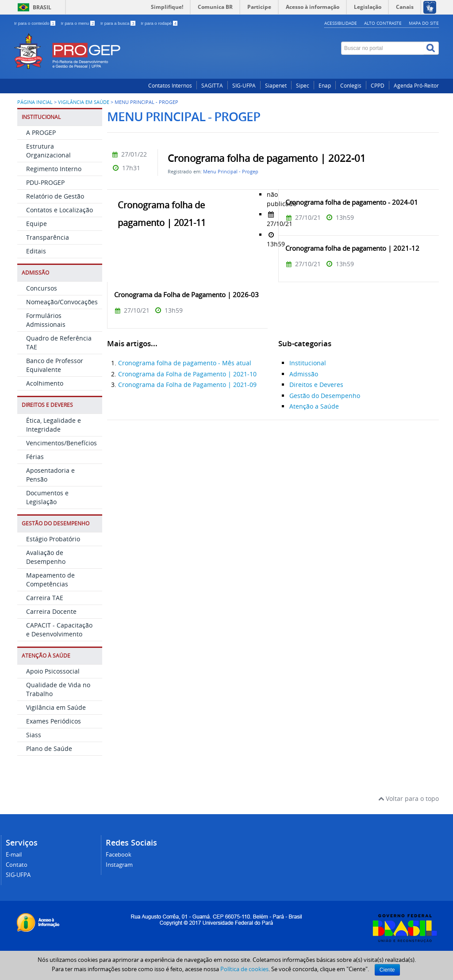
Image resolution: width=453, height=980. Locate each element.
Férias (35, 456)
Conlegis (350, 85)
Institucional (307, 363)
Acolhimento (44, 383)
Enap (325, 85)
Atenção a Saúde (314, 406)
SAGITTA (212, 85)
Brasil (42, 7)
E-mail (14, 854)
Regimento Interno (53, 169)
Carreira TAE (44, 597)
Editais (36, 251)
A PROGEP (41, 132)
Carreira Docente (51, 611)
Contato (16, 865)
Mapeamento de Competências (50, 579)
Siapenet (276, 85)
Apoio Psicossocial (53, 671)
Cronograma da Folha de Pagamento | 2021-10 (187, 374)
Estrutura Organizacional (48, 150)
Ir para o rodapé (159, 23)
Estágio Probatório (53, 539)
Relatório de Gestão (55, 196)
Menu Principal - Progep (230, 171)
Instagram (119, 865)
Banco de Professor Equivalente (54, 365)
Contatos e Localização (59, 210)
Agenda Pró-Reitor (416, 85)
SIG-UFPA (244, 85)
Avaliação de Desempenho (45, 557)
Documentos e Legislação (47, 497)
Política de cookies (244, 969)
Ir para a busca (118, 23)
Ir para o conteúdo (35, 23)
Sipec (302, 85)
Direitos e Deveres (316, 384)
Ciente (387, 970)
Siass (33, 735)
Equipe (36, 223)
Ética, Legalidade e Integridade (53, 424)
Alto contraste (383, 23)
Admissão (303, 374)
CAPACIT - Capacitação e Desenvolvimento (59, 629)
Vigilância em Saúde (83, 102)
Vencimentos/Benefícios (61, 443)
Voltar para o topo (408, 798)
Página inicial (35, 102)
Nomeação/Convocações (62, 302)
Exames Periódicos (53, 721)
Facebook (118, 854)
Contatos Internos (170, 85)
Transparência (47, 237)
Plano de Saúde (49, 748)
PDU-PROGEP (45, 182)
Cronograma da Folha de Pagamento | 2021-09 (187, 384)
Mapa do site (424, 23)
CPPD (377, 85)
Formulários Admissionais (45, 320)
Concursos (41, 288)
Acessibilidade (340, 23)
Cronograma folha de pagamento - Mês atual (184, 363)
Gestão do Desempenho (324, 395)
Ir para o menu (78, 23)
